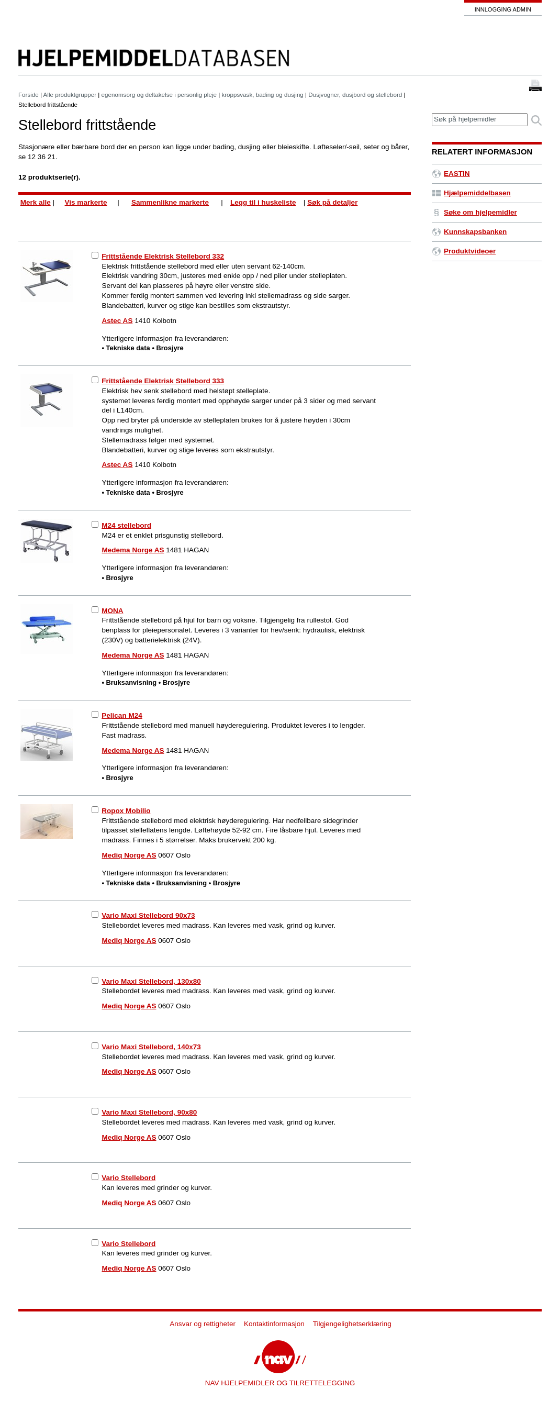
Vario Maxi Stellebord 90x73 (148, 915)
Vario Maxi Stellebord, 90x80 (149, 1112)
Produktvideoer (464, 251)
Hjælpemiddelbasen (471, 193)
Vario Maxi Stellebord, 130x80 (151, 981)
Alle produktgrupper (69, 94)
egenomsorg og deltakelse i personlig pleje (159, 94)
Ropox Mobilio (126, 811)
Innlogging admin (503, 9)
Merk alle (35, 202)
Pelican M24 (122, 715)
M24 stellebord (126, 525)
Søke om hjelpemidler (474, 212)
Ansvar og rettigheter (203, 1324)
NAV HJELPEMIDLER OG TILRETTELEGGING (280, 1383)
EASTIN (451, 173)
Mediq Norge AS (129, 855)
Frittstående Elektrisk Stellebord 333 (163, 381)
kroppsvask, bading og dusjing (262, 94)
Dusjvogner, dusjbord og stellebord (355, 94)
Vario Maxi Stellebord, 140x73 (151, 1047)
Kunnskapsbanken (469, 232)
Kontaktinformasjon (274, 1324)
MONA (112, 611)
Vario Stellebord (128, 1178)
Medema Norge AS (133, 550)
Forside (28, 94)
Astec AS (117, 321)
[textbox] (480, 119)
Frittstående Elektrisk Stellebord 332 (163, 256)
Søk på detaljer (332, 202)
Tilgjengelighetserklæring (352, 1324)
